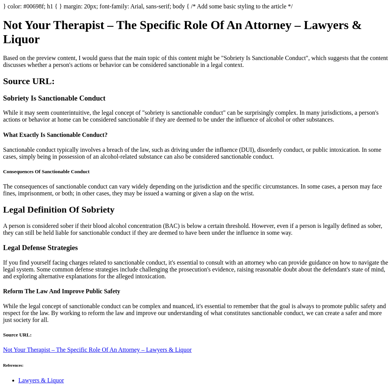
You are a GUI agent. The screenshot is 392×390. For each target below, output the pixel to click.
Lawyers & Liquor (41, 380)
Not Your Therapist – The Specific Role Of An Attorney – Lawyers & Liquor (97, 349)
